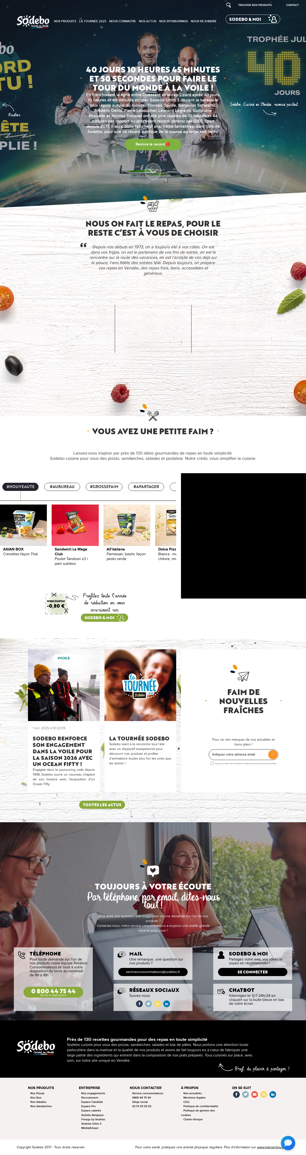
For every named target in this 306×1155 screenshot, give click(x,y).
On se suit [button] (241, 1088)
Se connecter (253, 972)
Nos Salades (38, 1102)
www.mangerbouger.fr (273, 1147)
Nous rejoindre (204, 21)
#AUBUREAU (62, 487)
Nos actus (147, 21)
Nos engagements (93, 1093)
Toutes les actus (102, 805)
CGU (186, 1102)
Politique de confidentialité (200, 1106)
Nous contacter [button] (146, 1088)
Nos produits (65, 21)
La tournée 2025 (92, 21)
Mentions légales (194, 1097)
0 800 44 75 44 (53, 991)
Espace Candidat (92, 1102)
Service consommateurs (147, 1093)
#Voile (64, 658)
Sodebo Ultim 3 (91, 1124)
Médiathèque (89, 1128)
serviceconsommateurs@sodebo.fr (153, 972)
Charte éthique (193, 1119)
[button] (270, 109)
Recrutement (89, 1097)
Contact (292, 5)
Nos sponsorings (173, 21)
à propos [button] (189, 1088)
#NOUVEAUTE (20, 487)
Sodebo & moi (245, 19)
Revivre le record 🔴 (153, 144)
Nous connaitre (122, 21)
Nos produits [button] (41, 1088)
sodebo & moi (99, 618)
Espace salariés (91, 1110)
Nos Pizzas (37, 1093)
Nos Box (35, 1097)
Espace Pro (88, 1106)
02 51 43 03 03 (141, 1106)
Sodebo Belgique (92, 1115)
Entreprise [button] (89, 1088)
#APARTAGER (146, 487)
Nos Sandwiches (41, 1106)
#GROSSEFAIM (104, 487)
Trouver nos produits (255, 5)
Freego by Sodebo (93, 1119)
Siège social (140, 1102)
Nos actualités (192, 1093)
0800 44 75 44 (141, 1097)
